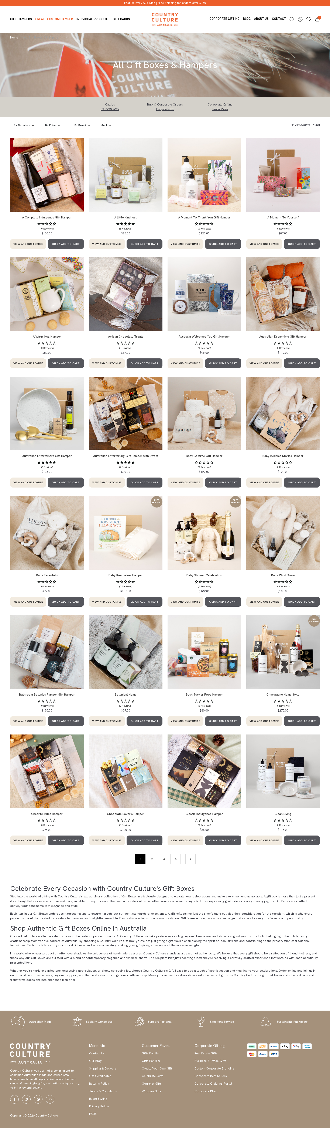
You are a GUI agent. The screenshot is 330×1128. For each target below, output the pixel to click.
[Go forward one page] (190, 859)
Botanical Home (126, 694)
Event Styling (98, 1099)
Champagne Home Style (283, 694)
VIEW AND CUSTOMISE (28, 244)
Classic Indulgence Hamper (204, 814)
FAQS (93, 1114)
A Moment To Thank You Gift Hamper (204, 217)
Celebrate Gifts (152, 1076)
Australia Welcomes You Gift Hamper (204, 336)
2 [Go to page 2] (152, 859)
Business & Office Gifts (210, 1061)
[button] (292, 19)
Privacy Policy (99, 1106)
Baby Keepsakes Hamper (126, 575)
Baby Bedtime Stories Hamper (282, 456)
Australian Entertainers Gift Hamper (47, 456)
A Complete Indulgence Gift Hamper (47, 217)
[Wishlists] (309, 19)
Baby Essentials (47, 575)
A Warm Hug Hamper (47, 336)
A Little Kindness (125, 217)
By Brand (81, 125)
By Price (50, 125)
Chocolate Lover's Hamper (125, 814)
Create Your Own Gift (157, 1068)
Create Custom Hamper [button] (54, 19)
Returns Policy (99, 1083)
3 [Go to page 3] (164, 859)
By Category (22, 125)
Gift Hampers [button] (21, 19)
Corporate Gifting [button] (225, 18)
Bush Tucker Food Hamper (204, 694)
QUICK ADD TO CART (66, 244)
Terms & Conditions (103, 1091)
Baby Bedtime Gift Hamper (204, 456)
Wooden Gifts (151, 1091)
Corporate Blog (206, 1091)
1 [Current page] (140, 859)
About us (261, 18)
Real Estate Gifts (206, 1053)
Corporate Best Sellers (211, 1076)
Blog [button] (247, 18)
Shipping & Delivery (103, 1068)
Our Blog (95, 1061)
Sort (105, 125)
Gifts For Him (151, 1061)
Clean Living (283, 814)
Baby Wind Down (283, 575)
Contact (279, 18)
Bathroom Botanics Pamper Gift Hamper (47, 694)
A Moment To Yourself (283, 217)
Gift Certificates (100, 1076)
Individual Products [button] (92, 19)
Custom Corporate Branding (214, 1068)
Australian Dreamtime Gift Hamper (283, 336)
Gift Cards (121, 19)
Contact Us (97, 1053)
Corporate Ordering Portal (213, 1083)
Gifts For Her (151, 1053)
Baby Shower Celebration (204, 575)
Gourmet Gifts (152, 1083)
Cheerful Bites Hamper (47, 814)
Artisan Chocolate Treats (125, 336)
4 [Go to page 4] (175, 859)
